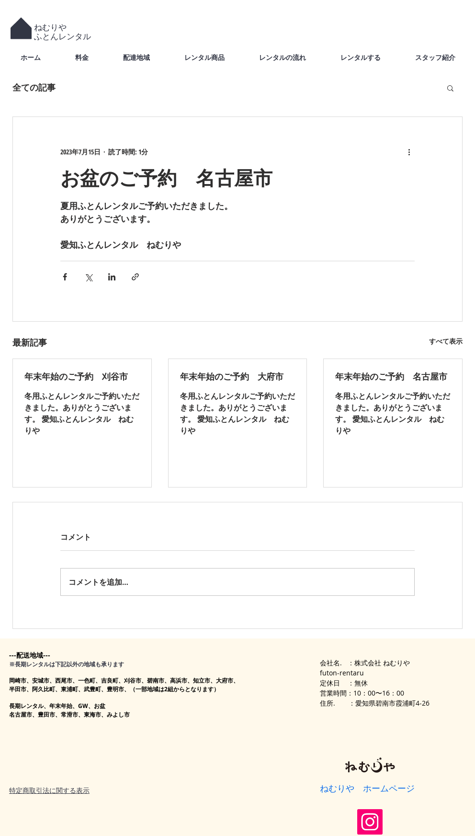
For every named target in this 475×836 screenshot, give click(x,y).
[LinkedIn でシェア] (111, 276)
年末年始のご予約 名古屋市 (391, 376)
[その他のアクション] (409, 151)
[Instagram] (370, 822)
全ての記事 (34, 87)
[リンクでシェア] (135, 276)
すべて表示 (446, 341)
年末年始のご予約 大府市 (231, 376)
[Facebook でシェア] (64, 276)
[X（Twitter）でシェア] (88, 276)
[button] (450, 88)
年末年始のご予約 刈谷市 (76, 376)
